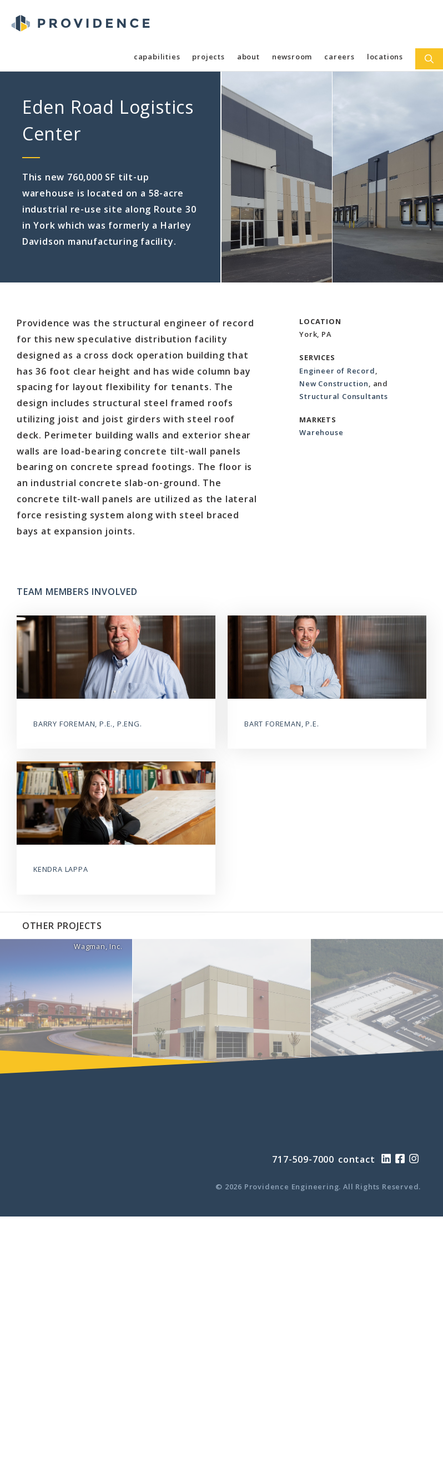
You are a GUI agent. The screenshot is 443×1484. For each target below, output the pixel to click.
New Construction (334, 383)
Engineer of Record (337, 371)
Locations (385, 57)
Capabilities (157, 57)
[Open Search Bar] (429, 58)
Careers (339, 57)
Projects (208, 57)
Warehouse (321, 432)
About (248, 57)
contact (356, 1159)
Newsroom (292, 57)
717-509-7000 (303, 1159)
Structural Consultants (343, 396)
